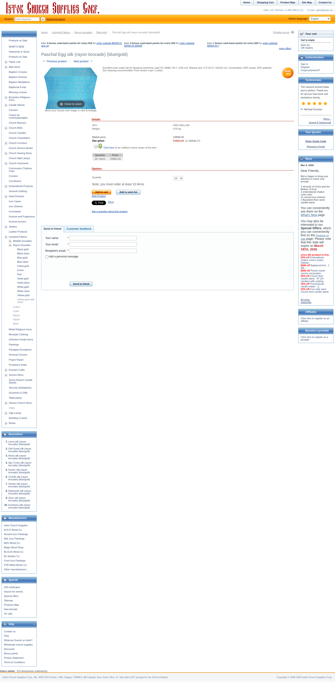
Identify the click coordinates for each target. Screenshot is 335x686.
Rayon (16, 315)
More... (327, 118)
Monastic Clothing (18, 334)
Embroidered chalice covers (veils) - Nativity (313, 260)
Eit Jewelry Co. (12, 556)
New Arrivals (10, 609)
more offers (285, 48)
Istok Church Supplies (15, 525)
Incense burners (17, 221)
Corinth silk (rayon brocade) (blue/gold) (19, 478)
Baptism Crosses (18, 72)
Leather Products (18, 231)
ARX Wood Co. (12, 543)
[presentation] (91, 268)
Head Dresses (16, 196)
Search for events (13, 591)
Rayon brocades (83, 32)
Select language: (310, 18)
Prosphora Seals (18, 364)
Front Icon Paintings (15, 560)
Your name (51, 238)
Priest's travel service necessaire (313, 272)
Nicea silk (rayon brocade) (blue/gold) (19, 457)
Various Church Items (20, 403)
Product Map (287, 2)
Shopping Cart (265, 2)
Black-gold (22, 249)
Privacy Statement (14, 658)
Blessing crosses (18, 92)
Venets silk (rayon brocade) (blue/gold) (19, 485)
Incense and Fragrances (22, 216)
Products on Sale (18, 40)
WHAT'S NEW (16, 46)
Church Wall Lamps (19, 158)
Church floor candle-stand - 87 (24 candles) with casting (312, 278)
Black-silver (23, 253)
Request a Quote (316, 146)
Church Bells (15, 128)
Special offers (11, 596)
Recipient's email (55, 250)
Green (20, 270)
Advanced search (55, 19)
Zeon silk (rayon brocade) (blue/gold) (19, 499)
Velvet (16, 319)
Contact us (10, 631)
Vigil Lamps (15, 413)
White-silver (23, 291)
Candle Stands (17, 105)
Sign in (304, 64)
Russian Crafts (17, 370)
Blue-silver (22, 261)
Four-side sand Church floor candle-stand (314, 290)
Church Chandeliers (19, 138)
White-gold (23, 287)
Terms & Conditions (14, 662)
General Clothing (18, 191)
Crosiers (13, 176)
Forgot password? (310, 70)
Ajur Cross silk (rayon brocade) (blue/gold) (19, 464)
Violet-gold (23, 278)
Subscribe (306, 302)
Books (12, 423)
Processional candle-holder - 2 (312, 285)
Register (305, 67)
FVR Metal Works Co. (15, 565)
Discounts (9, 649)
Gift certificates (12, 587)
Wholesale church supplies (18, 644)
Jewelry (13, 226)
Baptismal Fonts (17, 87)
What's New (309, 215)
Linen (16, 311)
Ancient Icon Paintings (16, 534)
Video (12, 408)
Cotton (16, 307)
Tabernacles (15, 397)
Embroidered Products (21, 186)
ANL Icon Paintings (14, 538)
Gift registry (307, 47)
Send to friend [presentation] (52, 228)
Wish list (305, 45)
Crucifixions (15, 181)
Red (19, 274)
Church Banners (17, 122)
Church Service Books (21, 148)
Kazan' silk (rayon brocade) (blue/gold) (19, 471)
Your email (51, 244)
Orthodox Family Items (21, 339)
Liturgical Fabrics (61, 32)
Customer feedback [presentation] (79, 228)
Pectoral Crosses (18, 354)
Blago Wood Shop (13, 547)
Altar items (14, 67)
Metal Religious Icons (20, 329)
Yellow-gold (23, 295)
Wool (15, 323)
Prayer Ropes (16, 359)
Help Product (99, 196)
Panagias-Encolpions (20, 349)
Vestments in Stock (19, 51)
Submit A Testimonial (320, 122)
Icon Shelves (16, 206)
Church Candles (17, 133)
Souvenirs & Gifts (18, 392)
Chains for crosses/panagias (18, 116)
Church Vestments (19, 163)
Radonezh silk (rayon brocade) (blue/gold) (19, 492)
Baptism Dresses (18, 77)
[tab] (52, 229)
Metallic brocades (22, 241)
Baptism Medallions (19, 82)
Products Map (11, 604)
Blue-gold (102, 32)
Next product (83, 61)
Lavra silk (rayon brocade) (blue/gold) (19, 443)
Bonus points (11, 653)
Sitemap (8, 600)
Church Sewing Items (20, 153)
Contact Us (325, 2)
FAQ (6, 636)
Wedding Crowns (18, 418)
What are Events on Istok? (18, 640)
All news (305, 299)
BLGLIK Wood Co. (14, 551)
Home (44, 32)
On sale (8, 613)
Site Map (307, 2)
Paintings (14, 344)
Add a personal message (61, 256)
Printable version (281, 32)
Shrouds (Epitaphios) (20, 387)
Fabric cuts (15, 62)
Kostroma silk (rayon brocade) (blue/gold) (19, 506)
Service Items (16, 375)
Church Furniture (18, 143)
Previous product (54, 61)
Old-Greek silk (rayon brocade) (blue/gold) (19, 450)
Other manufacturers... (16, 569)
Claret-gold (23, 266)
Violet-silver (23, 282)
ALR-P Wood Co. (13, 529)
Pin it (110, 202)
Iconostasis (15, 211)
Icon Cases (15, 201)
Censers (13, 110)
